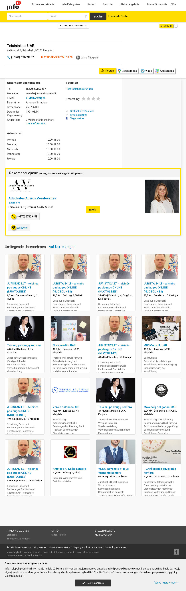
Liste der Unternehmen (73, 26)
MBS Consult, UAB (155, 345)
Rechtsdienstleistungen (79, 88)
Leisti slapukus (93, 583)
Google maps (127, 71)
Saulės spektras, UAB (25, 547)
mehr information (36, 123)
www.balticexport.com (88, 552)
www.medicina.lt (32, 552)
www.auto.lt (49, 552)
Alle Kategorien (71, 4)
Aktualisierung (76, 114)
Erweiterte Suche (118, 16)
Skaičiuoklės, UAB (64, 345)
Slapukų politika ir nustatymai (87, 547)
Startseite (12, 535)
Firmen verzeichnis (42, 4)
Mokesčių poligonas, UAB (160, 407)
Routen (62, 535)
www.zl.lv (37, 555)
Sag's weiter (75, 118)
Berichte (108, 4)
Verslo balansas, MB (66, 407)
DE (173, 4)
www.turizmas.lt (66, 552)
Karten (91, 4)
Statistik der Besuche (80, 111)
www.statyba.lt (14, 552)
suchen (99, 16)
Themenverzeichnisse (18, 538)
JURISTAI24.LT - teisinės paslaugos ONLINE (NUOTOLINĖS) (22, 287)
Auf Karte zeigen (62, 247)
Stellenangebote (130, 4)
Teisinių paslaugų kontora (24, 345)
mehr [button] (93, 209)
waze (146, 70)
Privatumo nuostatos (59, 547)
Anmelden (121, 547)
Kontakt (43, 547)
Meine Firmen (157, 4)
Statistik (109, 547)
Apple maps (164, 71)
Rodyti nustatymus (166, 582)
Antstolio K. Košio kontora (69, 468)
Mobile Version (103, 535)
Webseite (19, 227)
